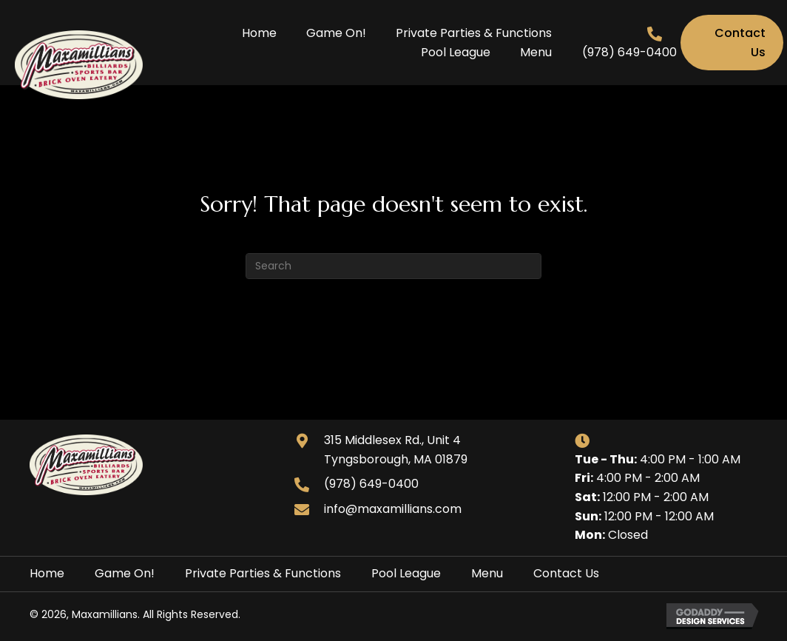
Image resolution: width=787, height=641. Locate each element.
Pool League (406, 573)
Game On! (125, 573)
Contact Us (566, 573)
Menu (487, 573)
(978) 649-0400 (629, 52)
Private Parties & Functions (263, 573)
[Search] (393, 266)
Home (47, 573)
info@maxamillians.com (393, 508)
